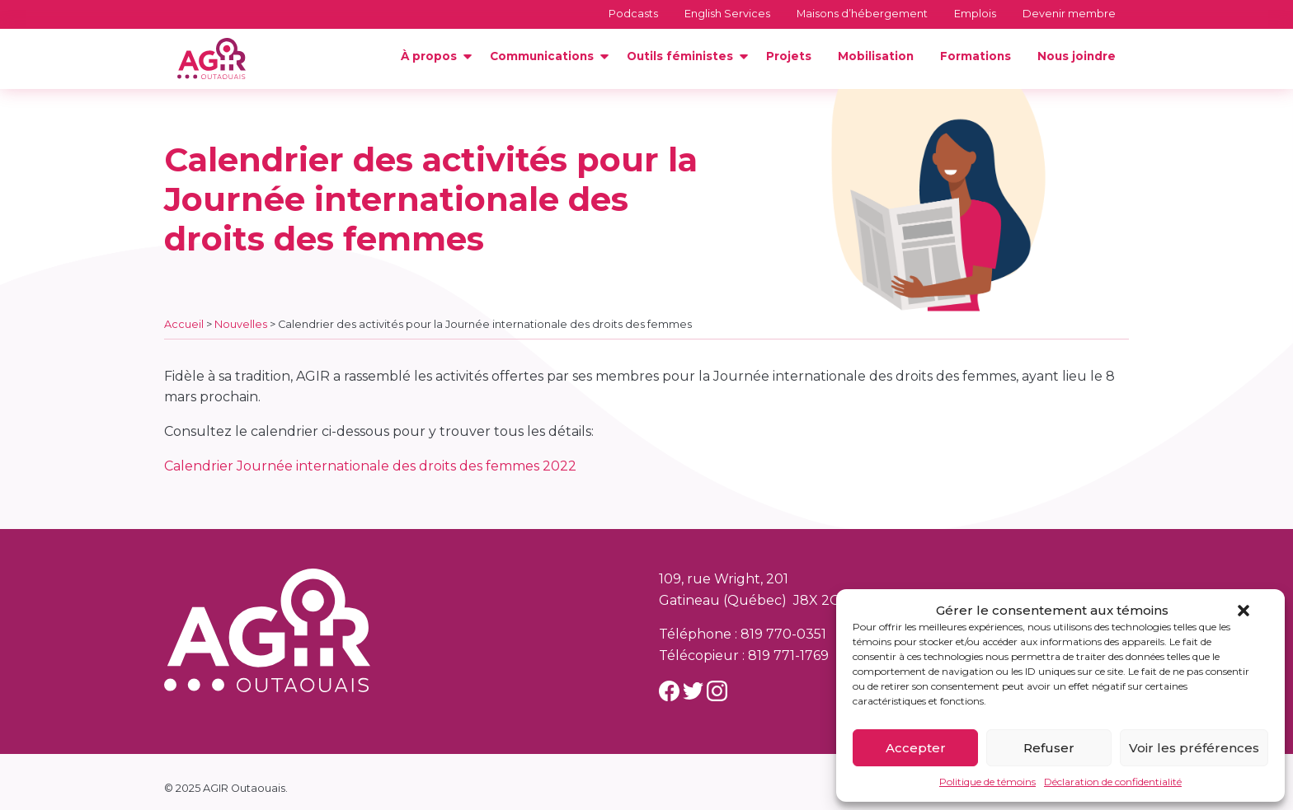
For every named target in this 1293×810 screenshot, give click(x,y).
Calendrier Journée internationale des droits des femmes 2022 (370, 466)
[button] (1243, 610)
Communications (542, 56)
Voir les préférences (1194, 748)
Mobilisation (876, 56)
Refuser (1048, 748)
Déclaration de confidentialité (1113, 781)
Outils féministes (680, 56)
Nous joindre (1076, 56)
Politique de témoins (987, 781)
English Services (727, 13)
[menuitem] (432, 57)
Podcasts (633, 13)
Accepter (916, 748)
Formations (975, 56)
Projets (788, 56)
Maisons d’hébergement (862, 13)
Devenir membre (1069, 13)
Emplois (975, 13)
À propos (429, 56)
